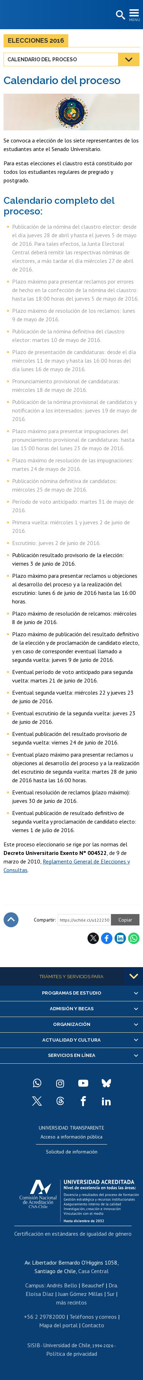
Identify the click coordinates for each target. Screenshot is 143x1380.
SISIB (33, 1345)
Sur (111, 1293)
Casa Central (93, 1271)
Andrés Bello (62, 1285)
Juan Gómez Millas (80, 1293)
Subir (11, 919)
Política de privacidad (71, 1353)
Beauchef (92, 1285)
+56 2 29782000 (44, 1316)
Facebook (106, 938)
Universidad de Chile (66, 1345)
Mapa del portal (58, 1325)
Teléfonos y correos (93, 1316)
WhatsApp (133, 938)
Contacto (93, 1325)
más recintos (71, 1302)
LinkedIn (120, 938)
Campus (34, 1285)
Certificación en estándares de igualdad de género (73, 1233)
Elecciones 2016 (36, 40)
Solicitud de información (71, 1151)
